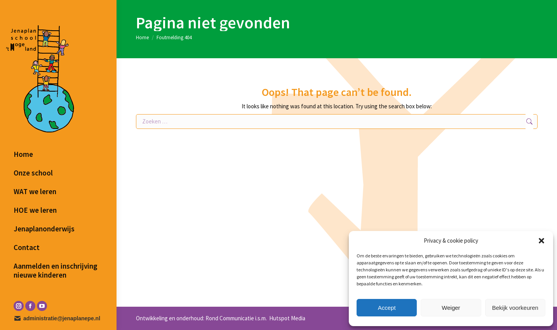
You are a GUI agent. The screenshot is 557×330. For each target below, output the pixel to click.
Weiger (451, 307)
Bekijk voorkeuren (515, 307)
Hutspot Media (286, 318)
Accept (387, 307)
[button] (541, 241)
